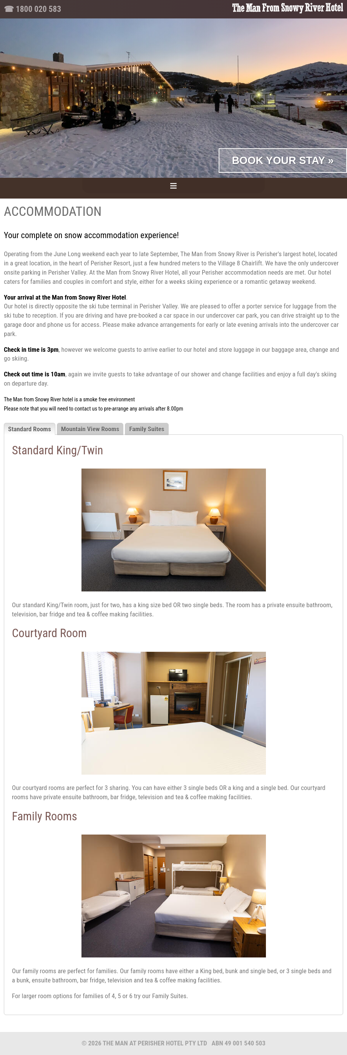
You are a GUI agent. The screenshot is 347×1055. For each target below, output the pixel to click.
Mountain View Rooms (90, 429)
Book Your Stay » (283, 160)
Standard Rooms (29, 429)
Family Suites (146, 429)
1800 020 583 (38, 9)
